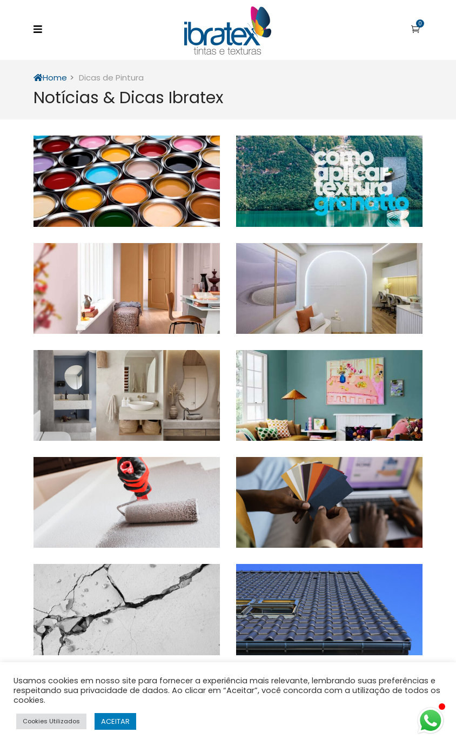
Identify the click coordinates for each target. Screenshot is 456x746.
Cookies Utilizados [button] (51, 721)
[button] (415, 28)
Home (50, 77)
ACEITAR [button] (115, 721)
